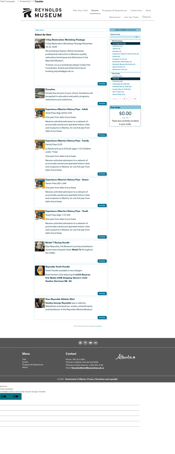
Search (146, 17)
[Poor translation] (15, 396)
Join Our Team (131, 17)
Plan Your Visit (80, 10)
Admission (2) (117, 46)
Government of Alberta (75, 379)
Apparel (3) (116, 48)
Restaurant (115, 17)
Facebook (79, 343)
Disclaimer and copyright (106, 379)
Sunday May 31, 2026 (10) (121, 89)
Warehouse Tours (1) (119, 69)
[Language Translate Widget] (9, 1)
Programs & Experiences (114, 10)
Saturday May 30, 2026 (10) (121, 86)
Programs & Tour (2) (119, 59)
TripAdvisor (95, 343)
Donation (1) (116, 51)
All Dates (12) (117, 76)
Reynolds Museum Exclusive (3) (123, 64)
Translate (37, 1)
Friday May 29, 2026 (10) (121, 84)
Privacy (90, 379)
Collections (136, 10)
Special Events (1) (118, 67)
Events (95, 10)
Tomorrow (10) (117, 81)
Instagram (85, 343)
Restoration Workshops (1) (121, 61)
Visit (24, 359)
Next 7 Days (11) (118, 92)
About (25, 367)
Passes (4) (116, 56)
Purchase (102, 83)
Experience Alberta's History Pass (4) (125, 54)
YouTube (90, 343)
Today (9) (115, 79)
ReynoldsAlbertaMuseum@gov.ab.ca (87, 368)
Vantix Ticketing (96, 326)
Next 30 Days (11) (118, 94)
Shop (148, 10)
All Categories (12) (119, 43)
